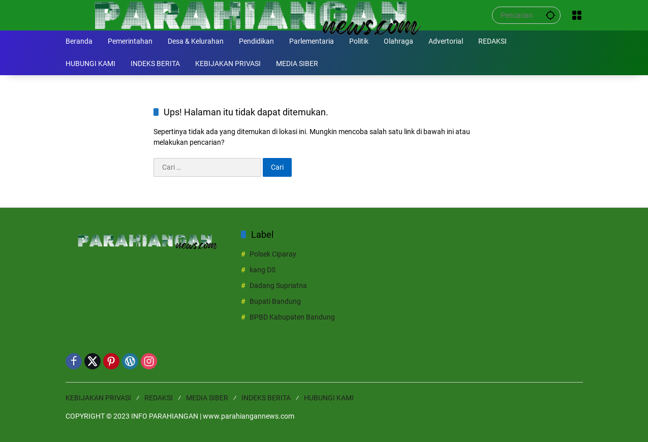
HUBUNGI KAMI (329, 398)
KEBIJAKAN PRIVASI (98, 398)
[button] (550, 15)
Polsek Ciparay (273, 254)
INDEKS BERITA (266, 398)
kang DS (262, 270)
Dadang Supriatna (278, 285)
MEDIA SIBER (207, 398)
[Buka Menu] (577, 15)
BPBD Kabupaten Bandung (292, 317)
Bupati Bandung (275, 301)
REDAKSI (158, 398)
